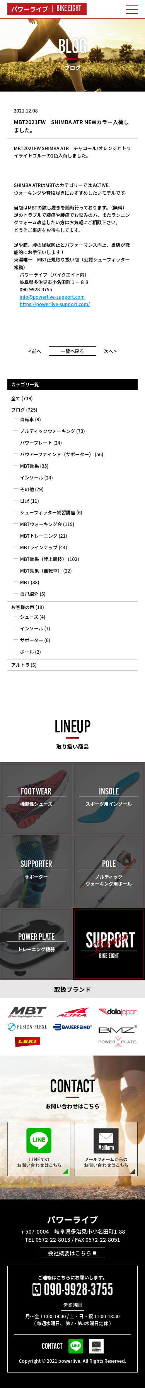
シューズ (29, 616)
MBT (25, 582)
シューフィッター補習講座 (47, 512)
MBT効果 (29, 465)
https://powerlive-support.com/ (55, 304)
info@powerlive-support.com (52, 296)
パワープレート (36, 442)
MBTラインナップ (39, 547)
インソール (31, 477)
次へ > (110, 351)
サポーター (31, 640)
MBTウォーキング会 (41, 524)
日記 (24, 500)
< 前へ (34, 351)
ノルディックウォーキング (47, 430)
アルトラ (20, 664)
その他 (27, 489)
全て (15, 398)
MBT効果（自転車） (41, 570)
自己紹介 (29, 593)
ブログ (18, 409)
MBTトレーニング (39, 535)
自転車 (27, 419)
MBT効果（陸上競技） (43, 559)
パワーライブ (72, 1219)
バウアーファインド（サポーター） (57, 454)
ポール (27, 651)
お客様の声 (22, 607)
